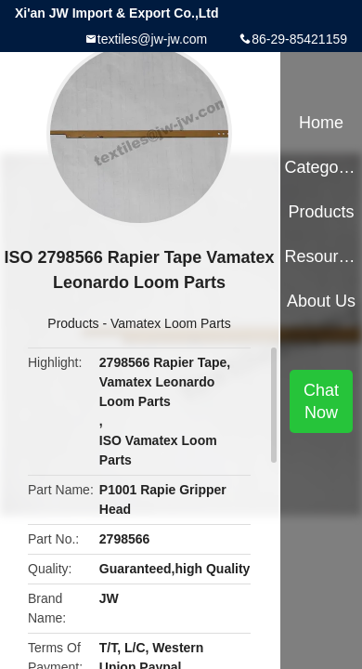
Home (321, 122)
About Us (321, 301)
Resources (320, 256)
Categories (320, 167)
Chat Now (321, 401)
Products (72, 323)
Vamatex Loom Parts (170, 323)
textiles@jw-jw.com (152, 39)
